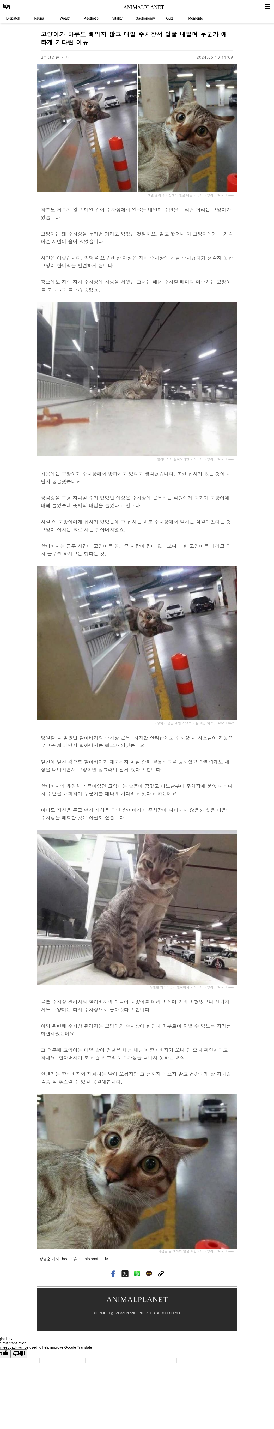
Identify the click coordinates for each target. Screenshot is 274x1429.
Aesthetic (91, 18)
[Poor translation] (19, 1353)
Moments (195, 18)
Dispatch (13, 18)
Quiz (169, 18)
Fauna (39, 18)
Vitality (117, 18)
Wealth (65, 18)
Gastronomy (145, 18)
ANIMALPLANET (139, 7)
